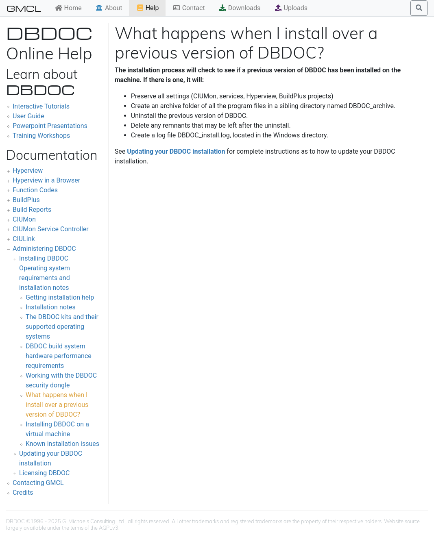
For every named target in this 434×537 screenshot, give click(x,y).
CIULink (24, 239)
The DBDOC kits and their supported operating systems (62, 326)
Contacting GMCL (38, 483)
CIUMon (24, 219)
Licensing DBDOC (44, 473)
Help (147, 8)
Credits (23, 492)
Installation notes (51, 307)
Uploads (291, 8)
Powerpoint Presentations (50, 126)
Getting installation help (60, 297)
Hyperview (28, 170)
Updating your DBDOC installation (176, 151)
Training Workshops (41, 135)
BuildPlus (26, 200)
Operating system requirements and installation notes (44, 277)
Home (68, 8)
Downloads (239, 8)
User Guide (28, 116)
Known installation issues (62, 444)
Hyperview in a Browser (46, 180)
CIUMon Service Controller (51, 229)
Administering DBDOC (44, 248)
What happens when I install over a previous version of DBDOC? (57, 404)
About (108, 8)
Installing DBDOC (43, 258)
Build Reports (32, 209)
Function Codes (35, 190)
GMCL (24, 8)
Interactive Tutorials (41, 106)
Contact (188, 8)
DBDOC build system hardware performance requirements (59, 356)
